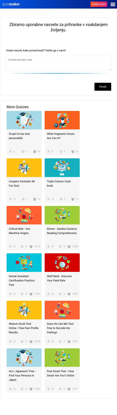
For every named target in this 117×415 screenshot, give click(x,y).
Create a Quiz (99, 4)
